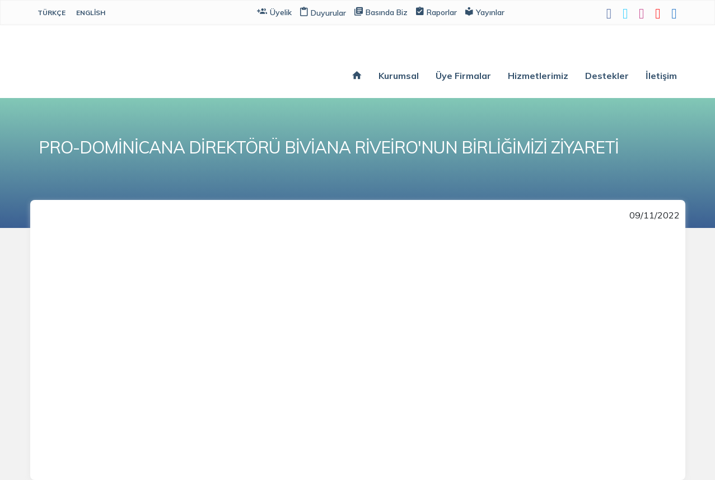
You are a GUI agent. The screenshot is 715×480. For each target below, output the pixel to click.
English (90, 12)
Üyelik (274, 11)
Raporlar (436, 11)
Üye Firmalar (463, 75)
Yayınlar (484, 11)
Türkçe (52, 12)
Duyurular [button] (323, 13)
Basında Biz (381, 11)
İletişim (661, 75)
